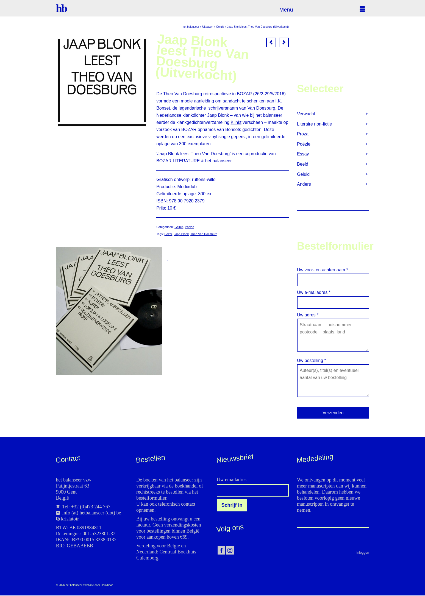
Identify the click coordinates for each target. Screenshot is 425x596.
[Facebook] (221, 550)
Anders (304, 184)
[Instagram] (230, 550)
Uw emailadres (231, 479)
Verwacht (306, 114)
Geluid (178, 227)
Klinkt (236, 122)
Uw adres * (333, 318)
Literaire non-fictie (314, 124)
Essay (303, 154)
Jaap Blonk (218, 115)
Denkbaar (107, 585)
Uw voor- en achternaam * (333, 275)
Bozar (168, 234)
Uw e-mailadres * (333, 297)
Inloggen (362, 553)
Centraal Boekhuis (177, 552)
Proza (303, 134)
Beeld (302, 164)
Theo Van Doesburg (203, 234)
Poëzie (189, 227)
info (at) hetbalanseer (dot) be (91, 513)
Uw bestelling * (333, 364)
